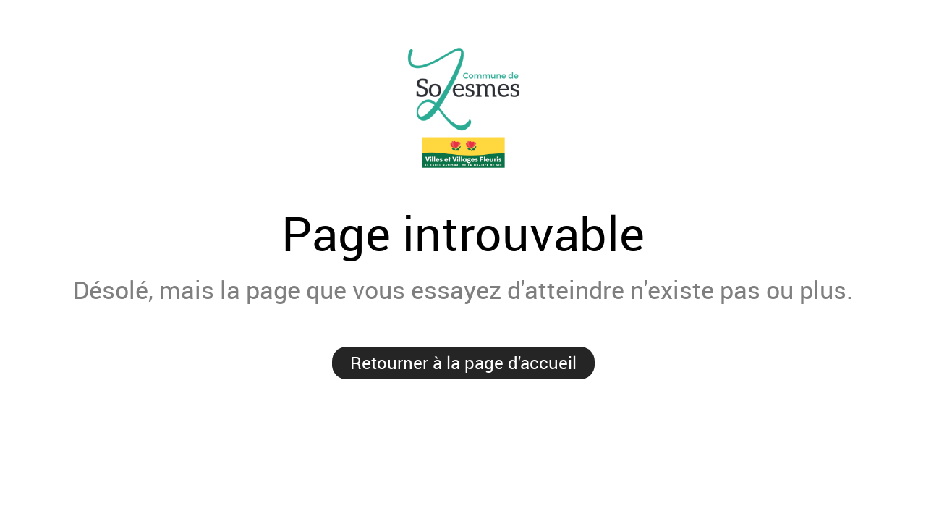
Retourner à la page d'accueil (463, 362)
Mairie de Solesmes (463, 108)
